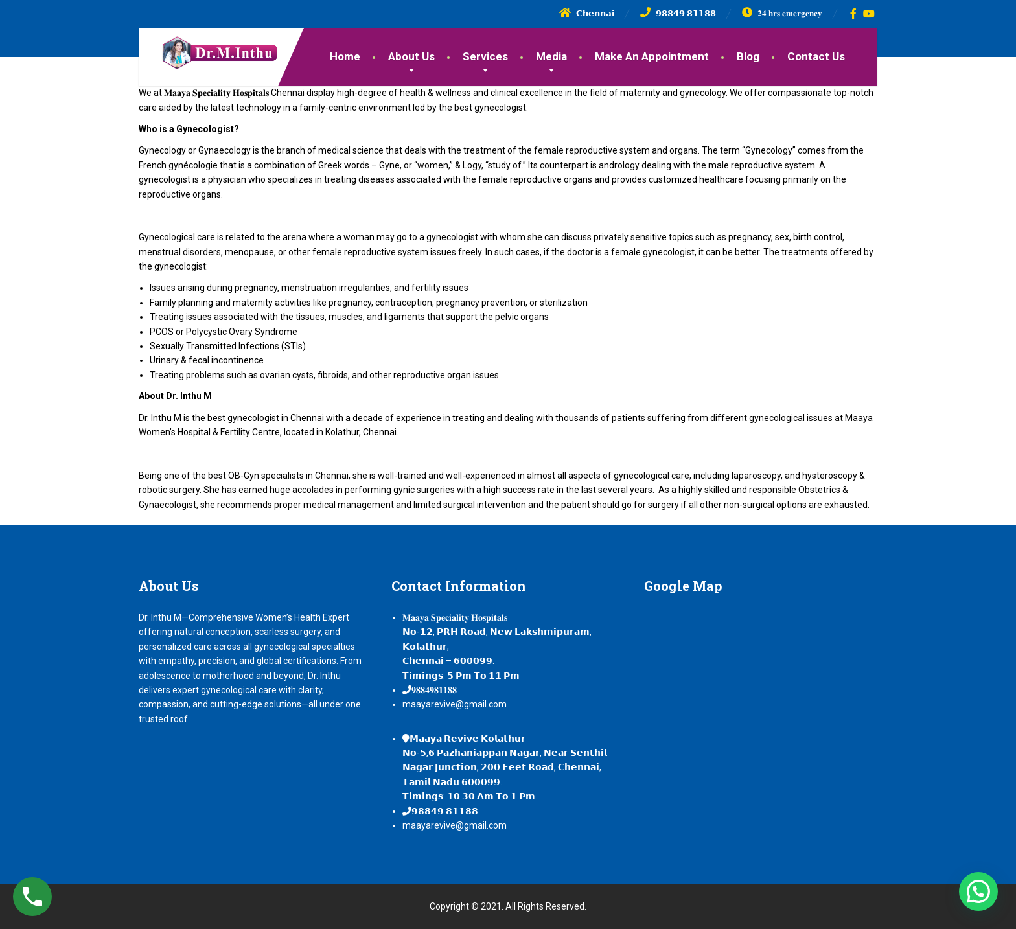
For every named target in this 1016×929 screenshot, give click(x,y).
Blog (748, 56)
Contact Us (816, 56)
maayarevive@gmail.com (454, 704)
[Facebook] (853, 13)
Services (485, 56)
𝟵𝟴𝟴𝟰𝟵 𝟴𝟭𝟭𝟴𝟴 (444, 811)
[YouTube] (869, 13)
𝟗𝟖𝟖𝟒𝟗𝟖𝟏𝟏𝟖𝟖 (434, 690)
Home (345, 56)
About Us (411, 56)
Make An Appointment (652, 56)
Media (551, 56)
